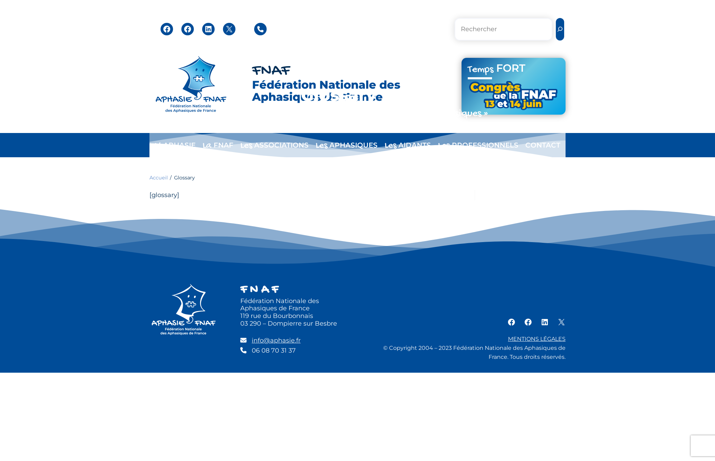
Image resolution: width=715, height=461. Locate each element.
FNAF (271, 71)
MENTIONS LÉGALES (537, 339)
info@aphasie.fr (276, 340)
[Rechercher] (560, 29)
